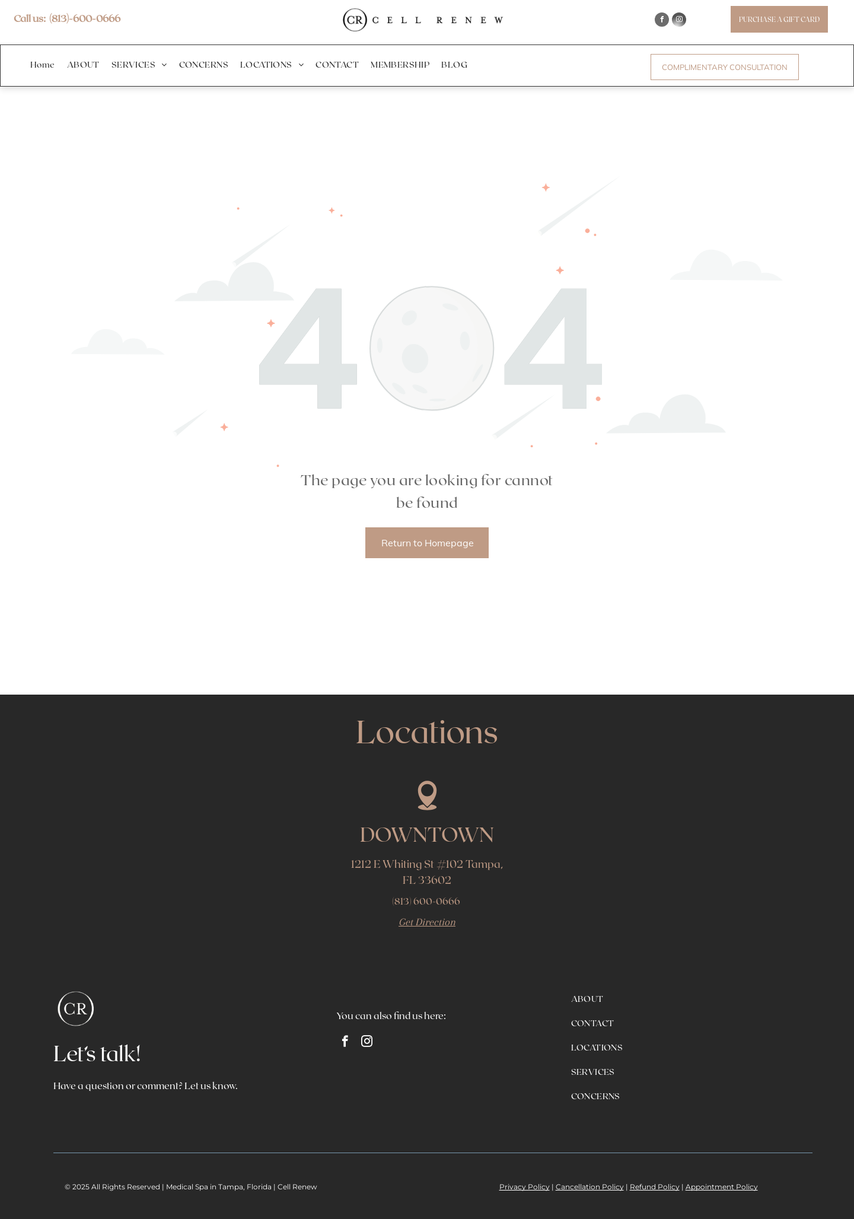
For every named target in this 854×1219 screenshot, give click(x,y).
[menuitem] (42, 64)
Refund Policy (655, 1186)
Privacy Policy (524, 1186)
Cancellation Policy (590, 1186)
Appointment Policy (722, 1186)
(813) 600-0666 (426, 900)
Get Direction (427, 922)
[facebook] (662, 21)
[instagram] (679, 21)
